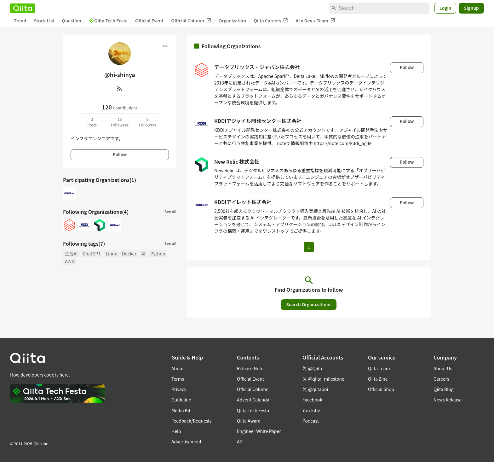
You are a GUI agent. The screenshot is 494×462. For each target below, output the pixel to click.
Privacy (178, 389)
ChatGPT (92, 253)
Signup (471, 8)
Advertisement (186, 441)
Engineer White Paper (259, 431)
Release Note (250, 368)
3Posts (92, 121)
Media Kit (181, 410)
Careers (441, 379)
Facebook (312, 399)
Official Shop (381, 389)
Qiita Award (249, 421)
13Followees (120, 121)
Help (176, 431)
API (240, 441)
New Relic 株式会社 (236, 161)
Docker (129, 253)
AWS (69, 261)
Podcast (310, 421)
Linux (111, 253)
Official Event (149, 20)
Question (71, 20)
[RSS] (120, 89)
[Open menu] (165, 46)
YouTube (311, 410)
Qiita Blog (444, 389)
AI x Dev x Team (315, 20)
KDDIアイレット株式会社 (243, 202)
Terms (177, 379)
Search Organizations (308, 304)
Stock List (44, 20)
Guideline (181, 399)
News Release (448, 399)
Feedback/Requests (191, 421)
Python (157, 253)
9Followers (147, 121)
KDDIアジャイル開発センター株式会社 (258, 121)
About (177, 368)
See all (170, 211)
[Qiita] (22, 8)
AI (143, 253)
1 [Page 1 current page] (308, 247)
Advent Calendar (254, 399)
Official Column (191, 20)
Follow (120, 154)
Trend (20, 20)
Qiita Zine (378, 379)
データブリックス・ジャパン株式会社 (257, 67)
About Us (443, 368)
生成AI (71, 253)
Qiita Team (379, 368)
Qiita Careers (271, 20)
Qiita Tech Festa (108, 20)
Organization (232, 20)
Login (445, 8)
